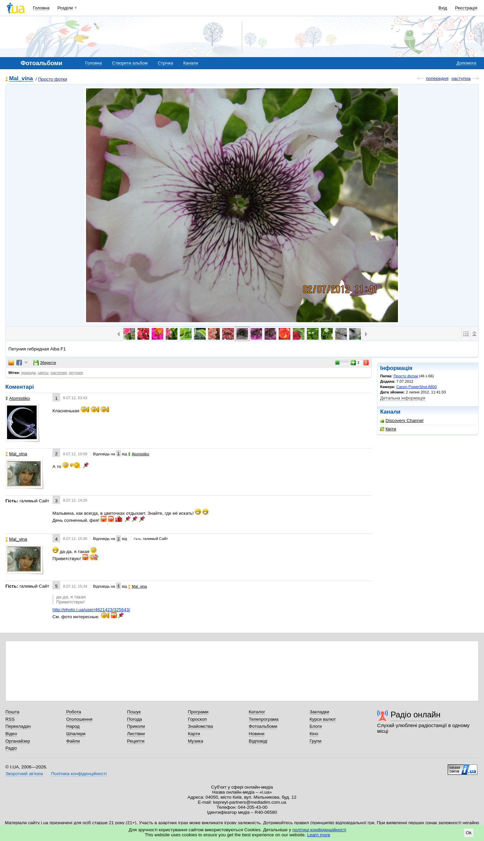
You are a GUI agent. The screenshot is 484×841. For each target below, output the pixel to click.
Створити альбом (130, 63)
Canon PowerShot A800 (416, 387)
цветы (43, 373)
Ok (469, 832)
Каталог (257, 711)
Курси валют (323, 719)
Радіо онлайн (416, 714)
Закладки (319, 711)
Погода (134, 719)
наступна (461, 78)
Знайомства (200, 726)
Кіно (314, 733)
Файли (73, 741)
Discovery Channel (402, 420)
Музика (195, 741)
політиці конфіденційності (319, 829)
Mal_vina (21, 79)
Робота (73, 711)
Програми (198, 711)
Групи (315, 741)
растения (58, 373)
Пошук (134, 711)
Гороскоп (197, 719)
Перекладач (18, 726)
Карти (194, 733)
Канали (190, 63)
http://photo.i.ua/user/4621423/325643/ (91, 609)
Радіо (11, 748)
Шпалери (75, 733)
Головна (41, 7)
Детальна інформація (402, 398)
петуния (76, 373)
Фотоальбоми (263, 726)
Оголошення (79, 719)
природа (28, 373)
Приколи (136, 726)
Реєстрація (466, 7)
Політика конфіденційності (79, 773)
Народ (73, 726)
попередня (437, 78)
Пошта (12, 711)
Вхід (443, 7)
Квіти (388, 428)
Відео (11, 733)
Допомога (466, 63)
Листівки (136, 733)
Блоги (316, 726)
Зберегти (44, 362)
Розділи (65, 7)
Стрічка (165, 63)
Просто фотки (52, 79)
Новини (257, 733)
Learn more (318, 834)
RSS (10, 719)
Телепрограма (264, 719)
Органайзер (17, 741)
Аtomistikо (17, 398)
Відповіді (258, 741)
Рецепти (136, 741)
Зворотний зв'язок (24, 773)
